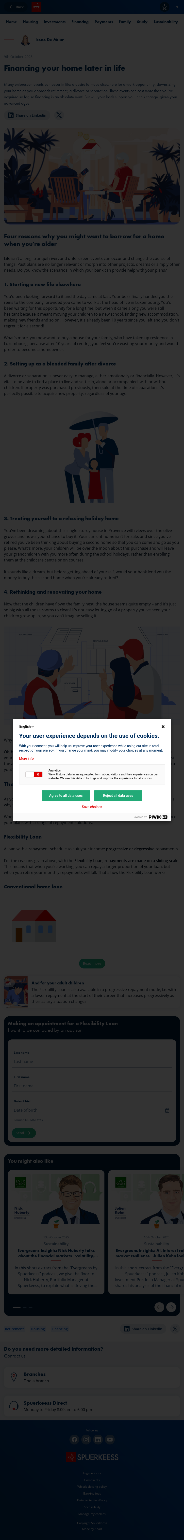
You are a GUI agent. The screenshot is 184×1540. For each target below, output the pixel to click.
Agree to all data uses (66, 796)
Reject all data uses (118, 796)
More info (26, 758)
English (27, 726)
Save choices (92, 807)
